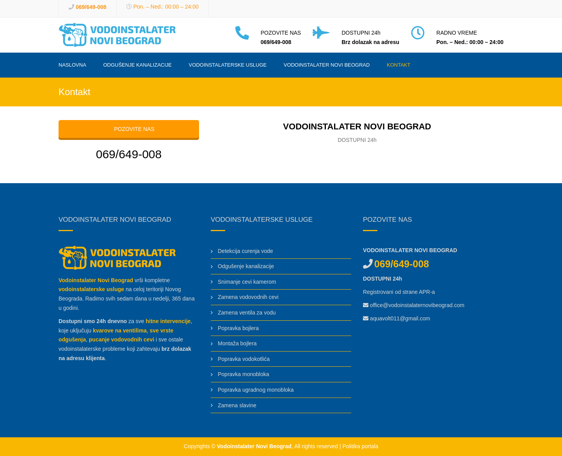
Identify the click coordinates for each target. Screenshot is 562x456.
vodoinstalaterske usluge (91, 289)
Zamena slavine (237, 405)
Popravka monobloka (243, 374)
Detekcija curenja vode (245, 251)
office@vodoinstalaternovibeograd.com (417, 305)
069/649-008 (91, 7)
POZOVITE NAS (128, 129)
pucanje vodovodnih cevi (121, 339)
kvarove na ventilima (120, 330)
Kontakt (398, 65)
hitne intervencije (168, 321)
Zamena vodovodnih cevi (248, 297)
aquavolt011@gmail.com (400, 318)
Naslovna (72, 65)
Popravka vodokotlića (244, 359)
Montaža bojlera (237, 343)
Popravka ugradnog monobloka (256, 390)
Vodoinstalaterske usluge (228, 65)
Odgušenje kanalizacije (137, 65)
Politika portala (360, 446)
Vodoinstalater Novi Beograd (327, 65)
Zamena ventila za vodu (247, 312)
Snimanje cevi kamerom (247, 282)
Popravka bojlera (238, 328)
